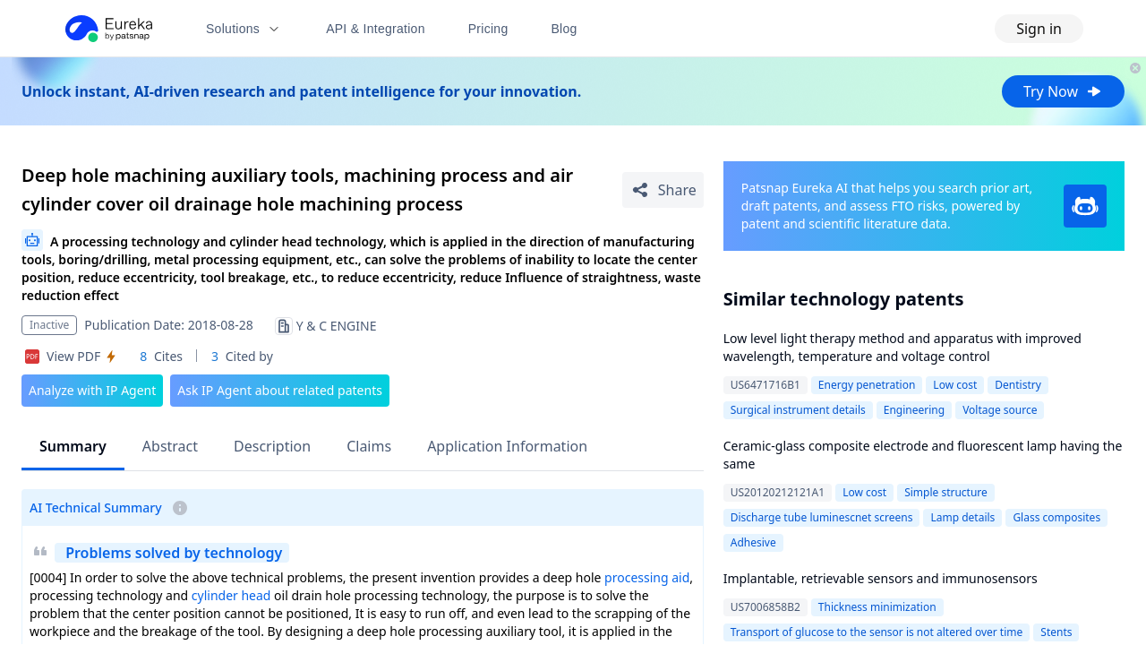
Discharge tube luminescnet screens (822, 517)
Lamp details (962, 517)
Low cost (955, 384)
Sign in (1039, 29)
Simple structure (946, 492)
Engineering (914, 409)
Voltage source (999, 409)
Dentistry (1018, 384)
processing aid (646, 577)
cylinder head (231, 595)
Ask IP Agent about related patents (279, 390)
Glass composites (1056, 517)
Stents (1056, 632)
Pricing (488, 29)
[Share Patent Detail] (663, 190)
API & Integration (375, 29)
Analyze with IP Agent (92, 390)
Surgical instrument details (798, 409)
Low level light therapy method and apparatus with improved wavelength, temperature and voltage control (902, 347)
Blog (564, 29)
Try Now (1063, 91)
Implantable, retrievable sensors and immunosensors (880, 578)
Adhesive (753, 542)
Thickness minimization (877, 607)
